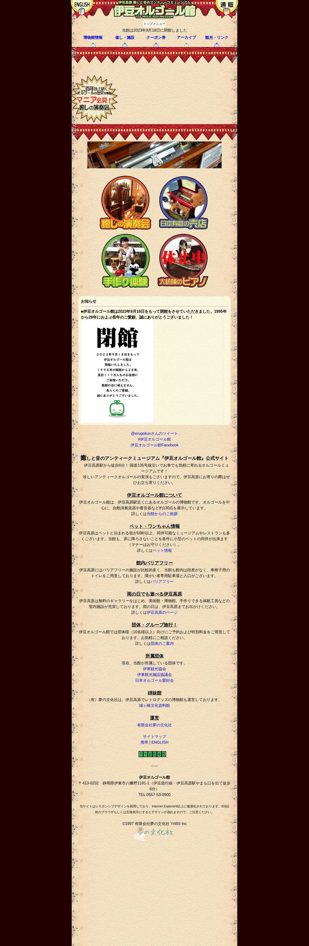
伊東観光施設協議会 (154, 675)
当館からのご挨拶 (162, 514)
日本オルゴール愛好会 (154, 680)
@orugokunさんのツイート (154, 433)
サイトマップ (154, 737)
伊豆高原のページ (162, 612)
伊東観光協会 (154, 669)
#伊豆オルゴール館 (154, 439)
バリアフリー (162, 581)
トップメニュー (154, 24)
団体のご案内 (162, 643)
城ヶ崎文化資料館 (154, 705)
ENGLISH (159, 742)
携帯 (144, 742)
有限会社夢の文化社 (154, 725)
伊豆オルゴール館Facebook (154, 445)
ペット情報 (162, 550)
